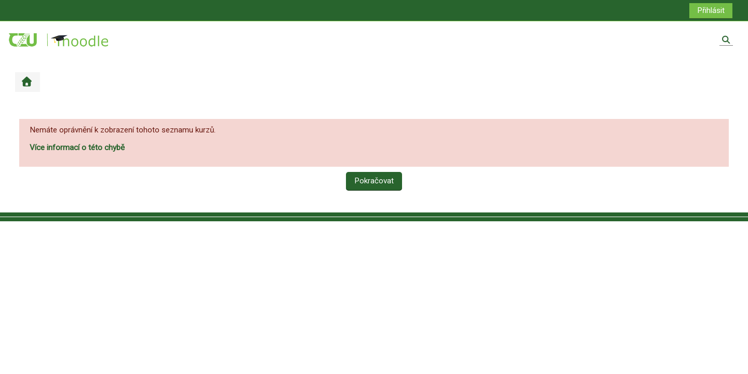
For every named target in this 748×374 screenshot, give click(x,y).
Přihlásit (711, 10)
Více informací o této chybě (77, 147)
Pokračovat (374, 180)
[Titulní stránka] (59, 39)
